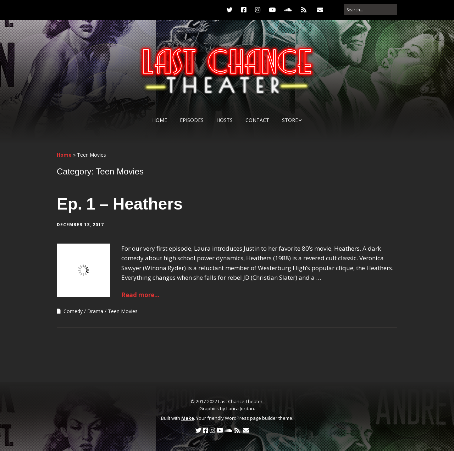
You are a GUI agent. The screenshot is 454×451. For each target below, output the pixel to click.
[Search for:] (370, 10)
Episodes (192, 120)
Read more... (140, 295)
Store (290, 120)
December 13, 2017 (80, 225)
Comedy (73, 311)
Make (187, 418)
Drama (95, 311)
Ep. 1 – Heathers (120, 204)
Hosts (224, 120)
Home (159, 120)
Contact (257, 120)
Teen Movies (123, 311)
